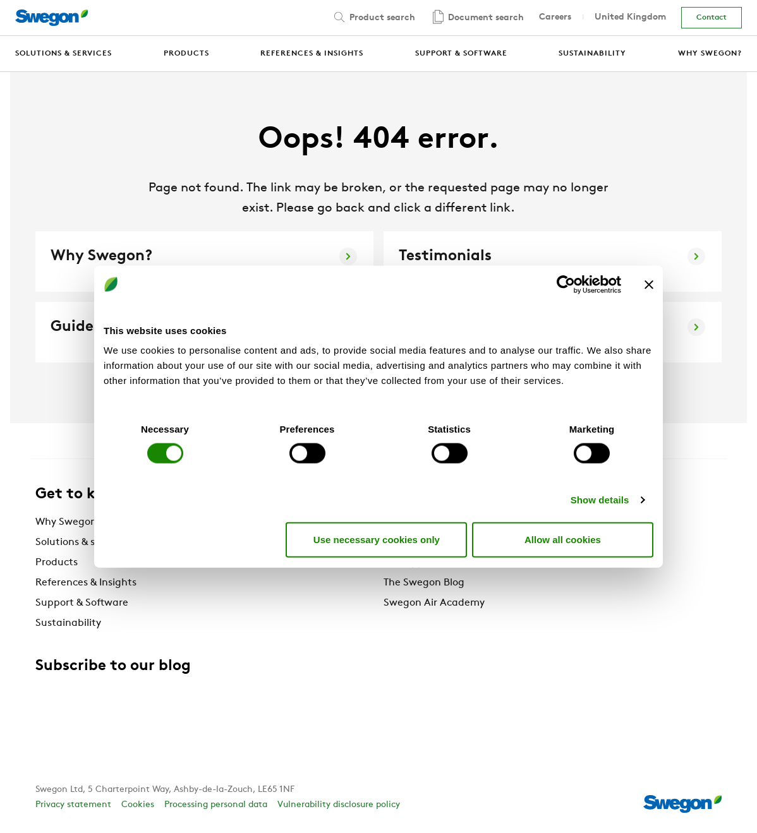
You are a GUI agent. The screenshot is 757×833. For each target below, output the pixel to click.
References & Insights (85, 583)
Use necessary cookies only (376, 539)
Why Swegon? (68, 522)
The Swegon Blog (424, 583)
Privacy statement (73, 805)
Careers (555, 17)
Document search (477, 18)
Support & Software (81, 603)
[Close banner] (649, 284)
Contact (711, 17)
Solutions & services (81, 542)
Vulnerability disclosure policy (338, 805)
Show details (600, 499)
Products (56, 563)
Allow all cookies (562, 539)
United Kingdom (630, 17)
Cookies (137, 805)
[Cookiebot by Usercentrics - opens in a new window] (566, 284)
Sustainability (68, 623)
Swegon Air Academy (434, 603)
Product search (373, 17)
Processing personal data (215, 805)
